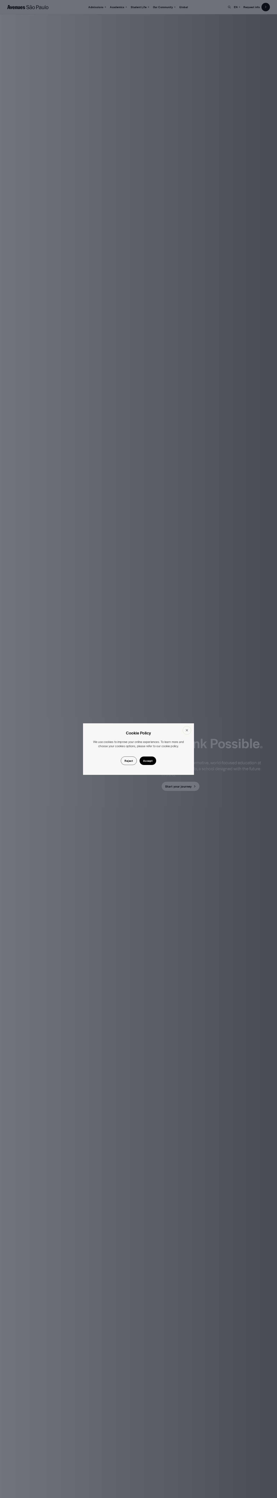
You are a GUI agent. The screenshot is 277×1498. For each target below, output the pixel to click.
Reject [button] (129, 761)
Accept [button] (148, 761)
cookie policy (169, 746)
